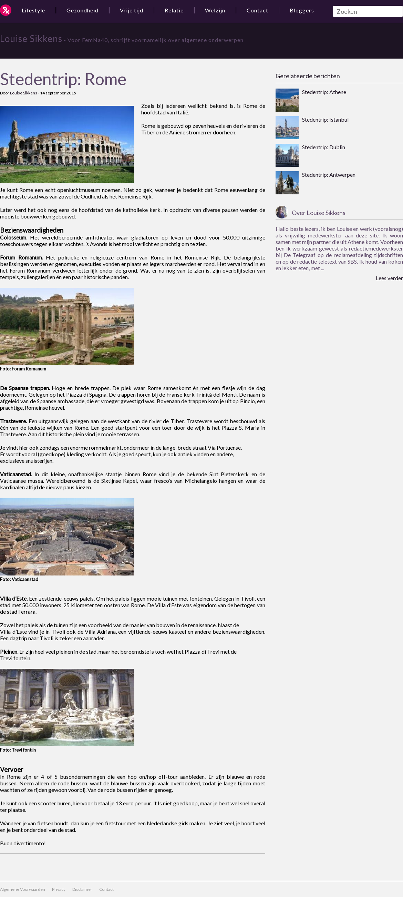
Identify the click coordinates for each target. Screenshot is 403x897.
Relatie (174, 10)
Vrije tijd (131, 10)
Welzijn (215, 10)
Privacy (58, 889)
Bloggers (302, 10)
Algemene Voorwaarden (22, 889)
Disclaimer (82, 889)
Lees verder (389, 278)
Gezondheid (82, 10)
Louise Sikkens (31, 38)
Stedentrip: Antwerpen (328, 174)
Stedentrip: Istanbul (325, 119)
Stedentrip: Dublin (323, 147)
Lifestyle (33, 10)
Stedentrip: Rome (63, 79)
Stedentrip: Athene (324, 92)
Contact (257, 10)
